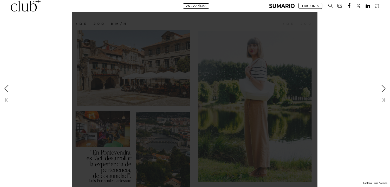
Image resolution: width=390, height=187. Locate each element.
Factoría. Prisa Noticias (375, 183)
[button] (282, 6)
